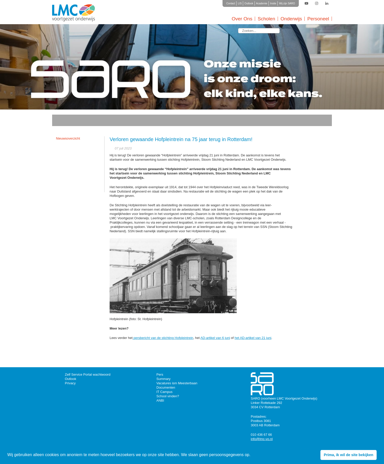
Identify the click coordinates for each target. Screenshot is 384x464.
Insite (273, 3)
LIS (240, 3)
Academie (261, 3)
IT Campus (164, 392)
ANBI (160, 400)
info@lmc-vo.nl (262, 439)
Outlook (248, 3)
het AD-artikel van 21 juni (252, 338)
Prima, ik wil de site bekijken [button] (348, 455)
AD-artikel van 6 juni (215, 338)
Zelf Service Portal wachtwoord (87, 374)
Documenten (165, 387)
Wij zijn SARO (287, 3)
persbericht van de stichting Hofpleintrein (162, 338)
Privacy (70, 383)
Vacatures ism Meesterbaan (176, 383)
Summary (163, 379)
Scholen (266, 19)
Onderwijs (291, 19)
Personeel (318, 19)
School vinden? (167, 396)
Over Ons (242, 19)
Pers (159, 374)
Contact (230, 3)
